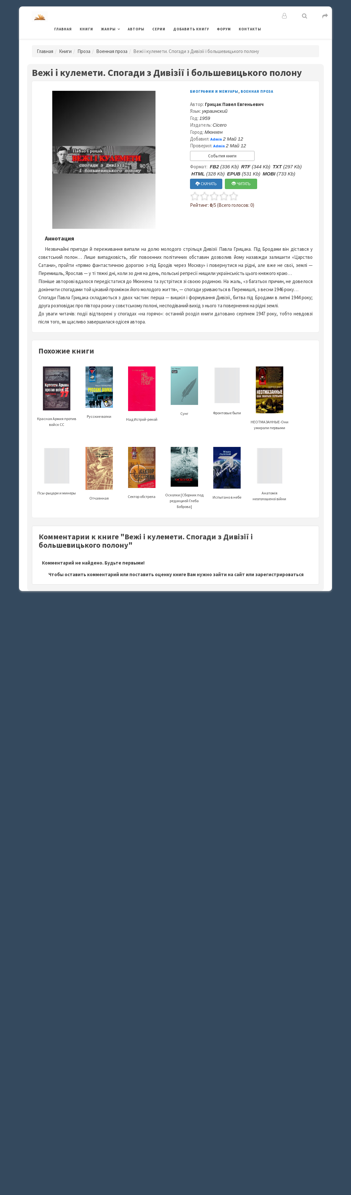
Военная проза (111, 51)
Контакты (250, 29)
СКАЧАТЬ (206, 183)
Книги (86, 29)
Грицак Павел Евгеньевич (234, 104)
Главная (63, 29)
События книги (222, 156)
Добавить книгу (191, 29)
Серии (158, 29)
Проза (83, 51)
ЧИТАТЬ (241, 183)
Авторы (136, 29)
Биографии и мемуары (214, 91)
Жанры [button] (108, 29)
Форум (224, 29)
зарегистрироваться (279, 574)
